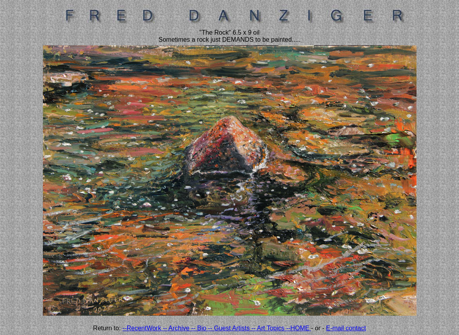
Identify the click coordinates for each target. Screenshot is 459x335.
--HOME (298, 328)
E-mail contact (346, 328)
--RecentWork (142, 328)
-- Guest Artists (229, 328)
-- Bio (199, 328)
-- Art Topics (268, 328)
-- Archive (177, 328)
